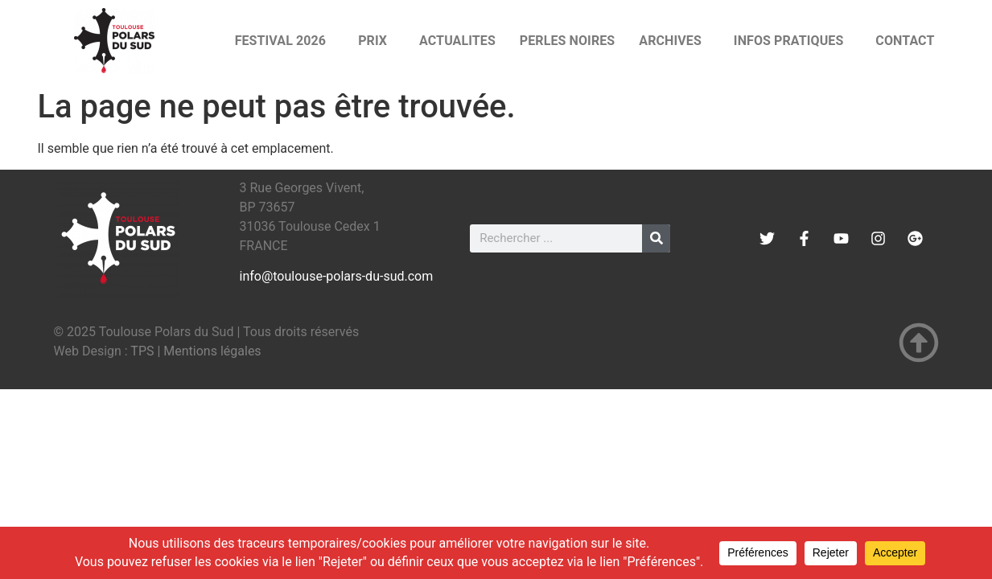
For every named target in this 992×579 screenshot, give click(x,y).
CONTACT (904, 40)
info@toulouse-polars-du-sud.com (337, 276)
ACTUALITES (457, 40)
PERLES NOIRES (567, 40)
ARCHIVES (674, 41)
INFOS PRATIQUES (793, 41)
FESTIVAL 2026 (285, 41)
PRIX (376, 41)
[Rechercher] (656, 238)
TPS (142, 351)
